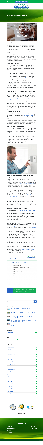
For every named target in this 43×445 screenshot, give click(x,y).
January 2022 (10, 384)
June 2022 (9, 376)
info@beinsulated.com (12, 434)
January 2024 (10, 361)
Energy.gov (9, 200)
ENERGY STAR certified (18, 141)
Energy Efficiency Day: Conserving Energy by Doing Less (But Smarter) (23, 313)
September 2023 (11, 366)
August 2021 (10, 388)
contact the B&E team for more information (16, 206)
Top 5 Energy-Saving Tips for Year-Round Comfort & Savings (22, 309)
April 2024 (9, 359)
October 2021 (10, 386)
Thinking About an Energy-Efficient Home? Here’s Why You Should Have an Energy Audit (23, 321)
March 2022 (10, 381)
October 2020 (10, 391)
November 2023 (11, 364)
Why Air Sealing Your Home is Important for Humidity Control (22, 324)
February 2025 (10, 352)
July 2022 (9, 374)
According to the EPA (29, 115)
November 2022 (11, 369)
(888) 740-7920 (21, 423)
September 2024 (11, 354)
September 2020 (11, 393)
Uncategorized (10, 332)
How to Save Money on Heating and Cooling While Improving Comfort (22, 317)
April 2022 (9, 379)
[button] (36, 2)
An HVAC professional (24, 78)
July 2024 (9, 357)
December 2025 (10, 347)
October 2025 (10, 349)
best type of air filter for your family (14, 98)
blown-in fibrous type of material (26, 183)
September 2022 (11, 371)
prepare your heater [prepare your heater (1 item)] (12, 340)
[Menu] (7, 1)
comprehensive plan (11, 226)
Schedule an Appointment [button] (21, 1)
